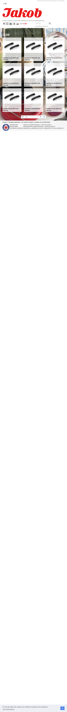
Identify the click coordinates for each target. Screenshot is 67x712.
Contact (10, 20)
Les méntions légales (27, 122)
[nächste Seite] (41, 116)
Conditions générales (21, 20)
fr (5, 3)
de (3, 3)
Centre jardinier (61, 0)
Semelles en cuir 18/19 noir (10, 58)
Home (4, 20)
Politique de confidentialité (42, 122)
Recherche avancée (41, 26)
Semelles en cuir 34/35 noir (54, 108)
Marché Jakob (40, 0)
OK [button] (62, 708)
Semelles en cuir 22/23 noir (54, 58)
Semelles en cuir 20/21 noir (32, 58)
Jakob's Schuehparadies (50, 0)
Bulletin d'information (36, 20)
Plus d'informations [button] (8, 709)
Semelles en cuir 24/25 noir (10, 83)
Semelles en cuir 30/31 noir (10, 108)
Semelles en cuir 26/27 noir (32, 83)
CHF (21, 24)
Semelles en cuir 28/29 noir (54, 83)
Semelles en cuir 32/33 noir (32, 108)
